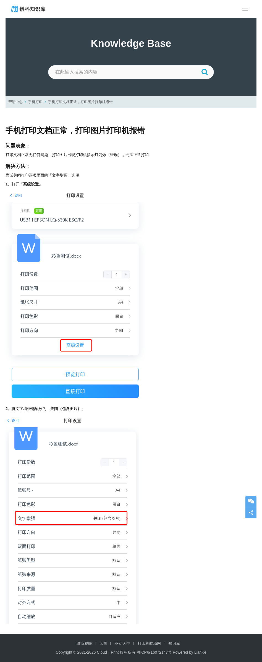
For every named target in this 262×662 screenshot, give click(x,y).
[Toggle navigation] (245, 9)
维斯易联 (84, 643)
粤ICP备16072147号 (154, 652)
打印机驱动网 (149, 643)
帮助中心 (15, 102)
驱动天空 (122, 643)
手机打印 (35, 102)
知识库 (174, 643)
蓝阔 (103, 643)
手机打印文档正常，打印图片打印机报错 (80, 102)
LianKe (200, 652)
